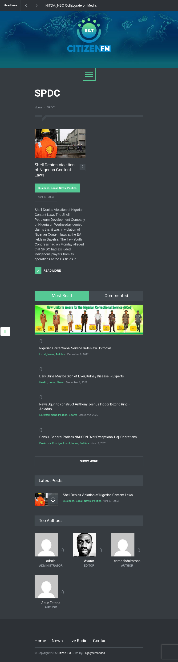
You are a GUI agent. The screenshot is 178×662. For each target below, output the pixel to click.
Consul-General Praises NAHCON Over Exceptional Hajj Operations (88, 437)
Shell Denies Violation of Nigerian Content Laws (55, 169)
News (62, 188)
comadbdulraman (127, 561)
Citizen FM (64, 653)
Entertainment (48, 414)
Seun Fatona (50, 603)
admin (51, 561)
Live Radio (78, 640)
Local (54, 188)
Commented (116, 295)
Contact (100, 640)
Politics (72, 188)
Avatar (89, 561)
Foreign (57, 443)
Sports (73, 414)
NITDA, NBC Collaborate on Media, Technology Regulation (71, 6)
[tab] (62, 296)
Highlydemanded (94, 653)
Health (43, 382)
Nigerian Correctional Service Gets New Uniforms (75, 348)
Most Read (62, 295)
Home (38, 107)
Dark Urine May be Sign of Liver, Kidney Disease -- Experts (81, 376)
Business (43, 188)
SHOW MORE (89, 461)
